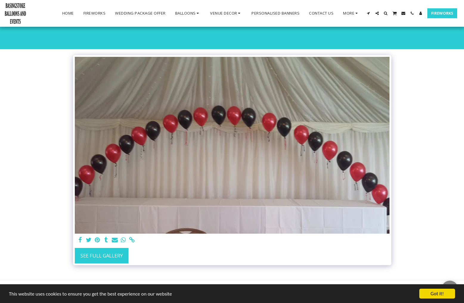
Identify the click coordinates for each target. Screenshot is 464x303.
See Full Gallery (101, 255)
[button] (188, 13)
